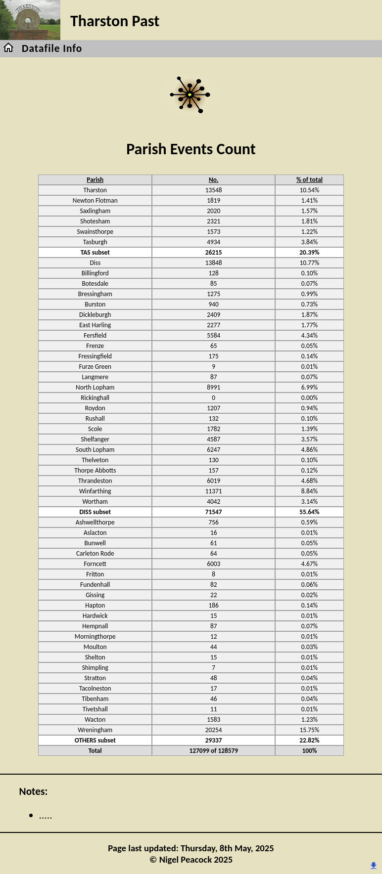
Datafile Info (52, 48)
